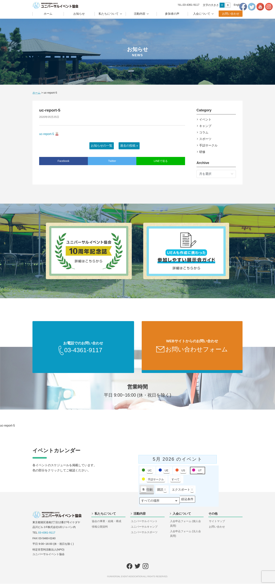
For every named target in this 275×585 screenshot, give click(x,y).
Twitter (112, 160)
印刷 (147, 491)
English (238, 4)
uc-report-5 (46, 134)
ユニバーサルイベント (144, 522)
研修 (202, 151)
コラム (203, 132)
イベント (205, 119)
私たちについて (109, 13)
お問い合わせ (230, 13)
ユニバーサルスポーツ (144, 533)
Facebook (63, 160)
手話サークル (208, 145)
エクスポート (183, 491)
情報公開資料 (100, 527)
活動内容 (139, 13)
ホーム (48, 13)
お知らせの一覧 (101, 145)
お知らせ (79, 13)
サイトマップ (217, 522)
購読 (162, 491)
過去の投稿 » (129, 145)
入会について (201, 13)
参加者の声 (172, 13)
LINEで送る (161, 160)
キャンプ (205, 126)
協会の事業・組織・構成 (106, 522)
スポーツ (205, 139)
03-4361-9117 (46, 533)
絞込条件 (187, 501)
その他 (213, 514)
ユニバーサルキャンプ (144, 527)
